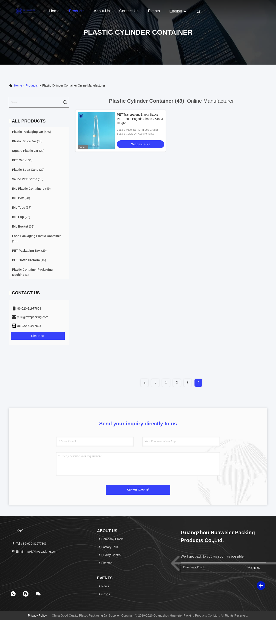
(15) (29, 260)
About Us (102, 11)
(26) (21, 217)
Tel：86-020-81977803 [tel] (29, 543)
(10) (27, 179)
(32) (23, 226)
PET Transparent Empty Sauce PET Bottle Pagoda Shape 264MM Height (140, 119)
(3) (32, 272)
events (154, 11)
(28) (21, 198)
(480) (31, 131)
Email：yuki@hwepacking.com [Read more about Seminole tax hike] (34, 551)
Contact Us (128, 11)
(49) (31, 188)
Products (76, 11)
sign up (253, 567)
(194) (22, 160)
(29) (28, 150)
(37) (21, 207)
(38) (27, 141)
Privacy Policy (37, 615)
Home (54, 11)
